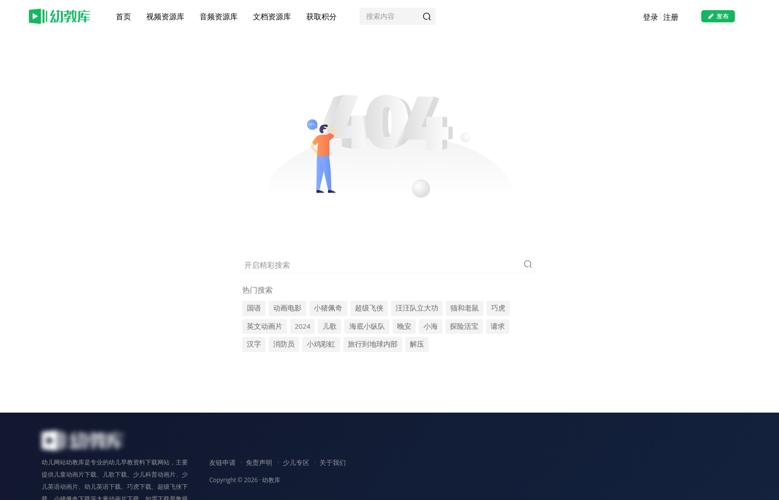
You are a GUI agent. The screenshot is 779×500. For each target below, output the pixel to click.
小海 (431, 326)
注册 (670, 18)
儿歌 (329, 326)
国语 (254, 307)
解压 (417, 344)
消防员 (284, 344)
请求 (498, 326)
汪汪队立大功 (417, 307)
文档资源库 (272, 17)
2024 (302, 326)
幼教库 (271, 480)
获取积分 (321, 17)
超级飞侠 (369, 307)
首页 (123, 17)
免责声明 (259, 462)
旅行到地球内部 (373, 344)
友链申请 (222, 462)
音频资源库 (219, 17)
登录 (650, 18)
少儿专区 (296, 462)
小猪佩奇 (328, 307)
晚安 (404, 326)
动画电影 (287, 307)
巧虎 (498, 307)
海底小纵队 (367, 326)
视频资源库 (165, 17)
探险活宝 (464, 326)
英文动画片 (264, 326)
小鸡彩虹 (321, 344)
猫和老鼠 (464, 307)
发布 (718, 17)
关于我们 (332, 462)
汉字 (254, 344)
